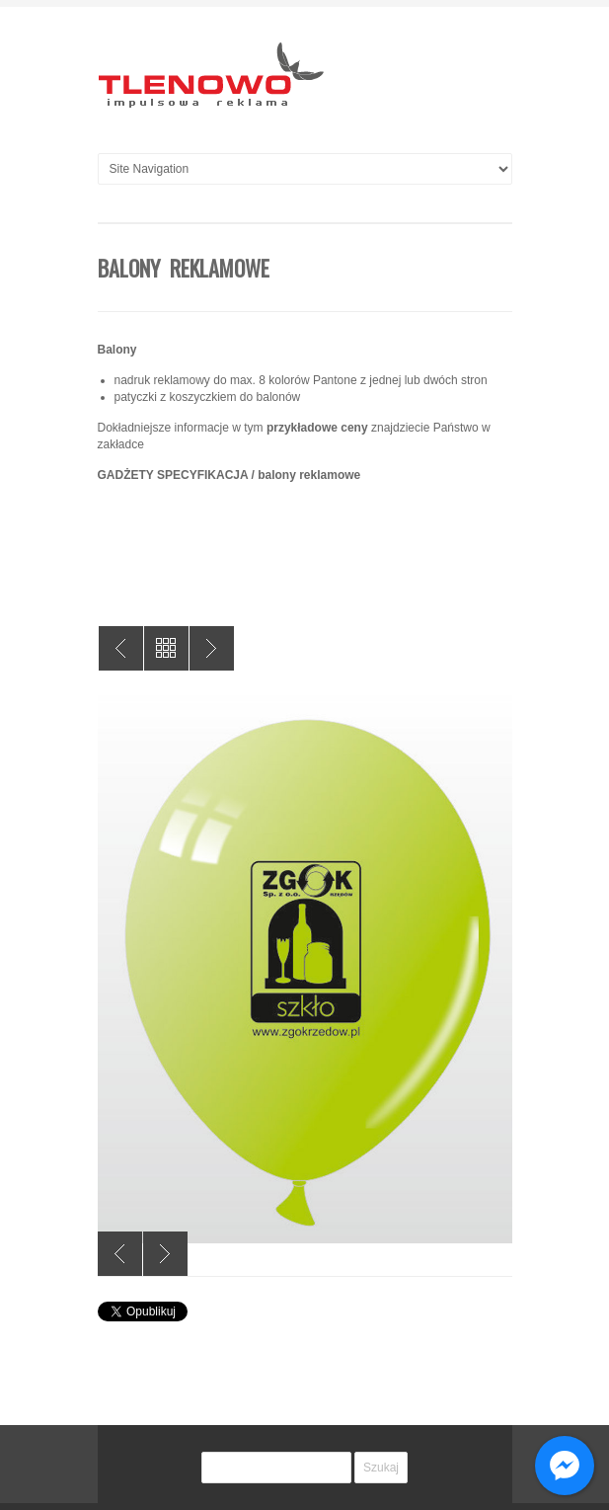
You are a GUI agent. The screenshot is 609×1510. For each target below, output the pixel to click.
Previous (120, 1254)
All (166, 648)
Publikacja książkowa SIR (212, 648)
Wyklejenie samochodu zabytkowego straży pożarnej (121, 648)
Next (165, 1254)
